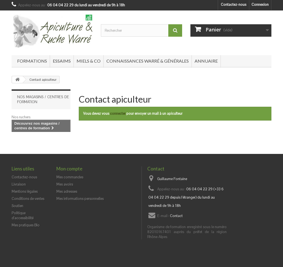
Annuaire (206, 60)
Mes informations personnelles (80, 198)
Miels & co (89, 60)
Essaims (62, 60)
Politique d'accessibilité (22, 215)
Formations (32, 60)
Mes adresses (66, 191)
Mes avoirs (64, 184)
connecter (117, 113)
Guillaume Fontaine (172, 179)
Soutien (17, 206)
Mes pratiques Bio (26, 225)
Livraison (19, 184)
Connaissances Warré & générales (147, 60)
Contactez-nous (233, 4)
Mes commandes (69, 177)
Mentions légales (25, 191)
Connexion (260, 4)
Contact (176, 215)
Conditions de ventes (28, 198)
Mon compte (69, 169)
